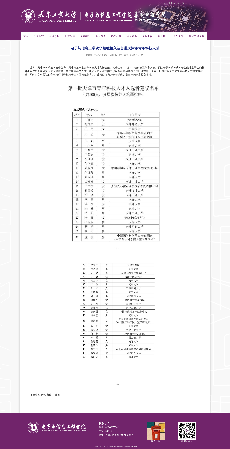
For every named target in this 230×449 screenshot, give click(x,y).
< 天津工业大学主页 (174, 3)
